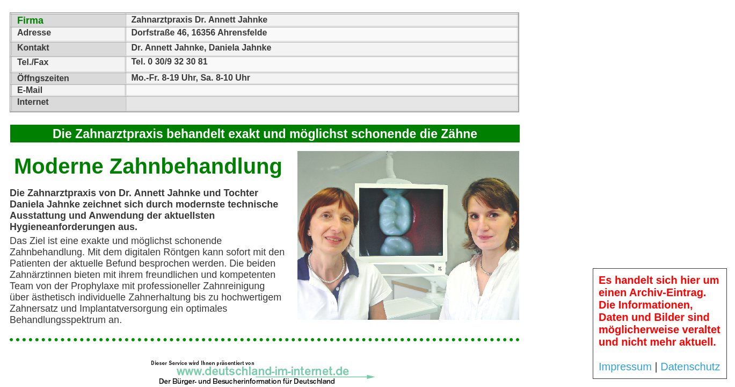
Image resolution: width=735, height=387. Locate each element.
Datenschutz (690, 366)
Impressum (625, 366)
